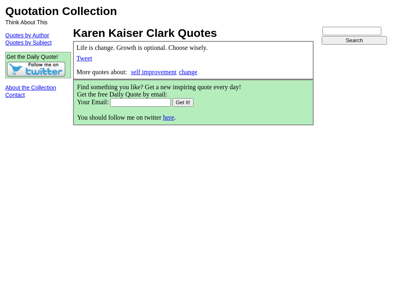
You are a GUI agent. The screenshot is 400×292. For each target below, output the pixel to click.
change (188, 72)
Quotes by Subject (28, 42)
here (168, 117)
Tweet (84, 58)
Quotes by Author (27, 35)
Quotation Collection (61, 11)
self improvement (153, 72)
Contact (15, 95)
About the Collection (30, 87)
